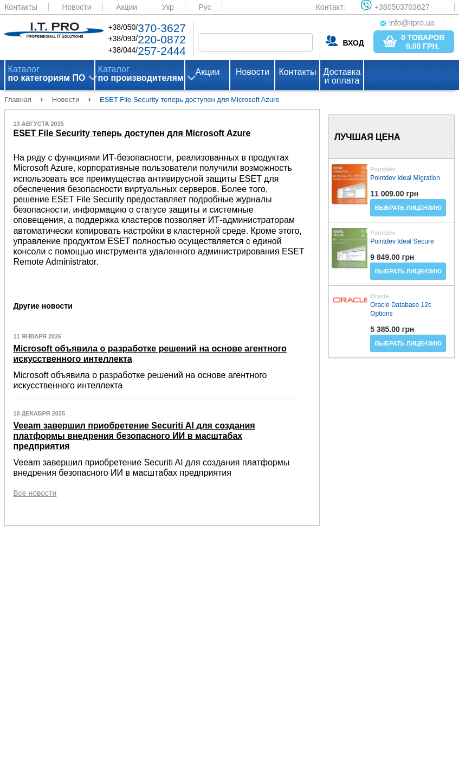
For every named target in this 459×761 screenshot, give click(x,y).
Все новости (34, 493)
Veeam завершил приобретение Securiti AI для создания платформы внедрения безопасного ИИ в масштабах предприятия (134, 436)
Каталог (47, 73)
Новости (76, 7)
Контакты (20, 7)
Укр (168, 7)
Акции (126, 7)
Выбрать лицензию (408, 207)
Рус (204, 7)
